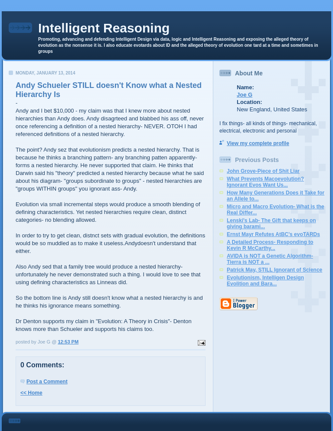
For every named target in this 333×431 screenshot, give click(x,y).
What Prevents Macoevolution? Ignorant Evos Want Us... (265, 182)
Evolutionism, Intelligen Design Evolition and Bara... (265, 281)
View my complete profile (258, 143)
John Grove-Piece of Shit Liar (263, 171)
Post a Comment (47, 382)
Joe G (244, 94)
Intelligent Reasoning (104, 28)
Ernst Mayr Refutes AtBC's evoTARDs (273, 234)
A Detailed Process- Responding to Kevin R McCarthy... (270, 245)
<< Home (31, 393)
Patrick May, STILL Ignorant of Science (274, 270)
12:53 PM (68, 341)
